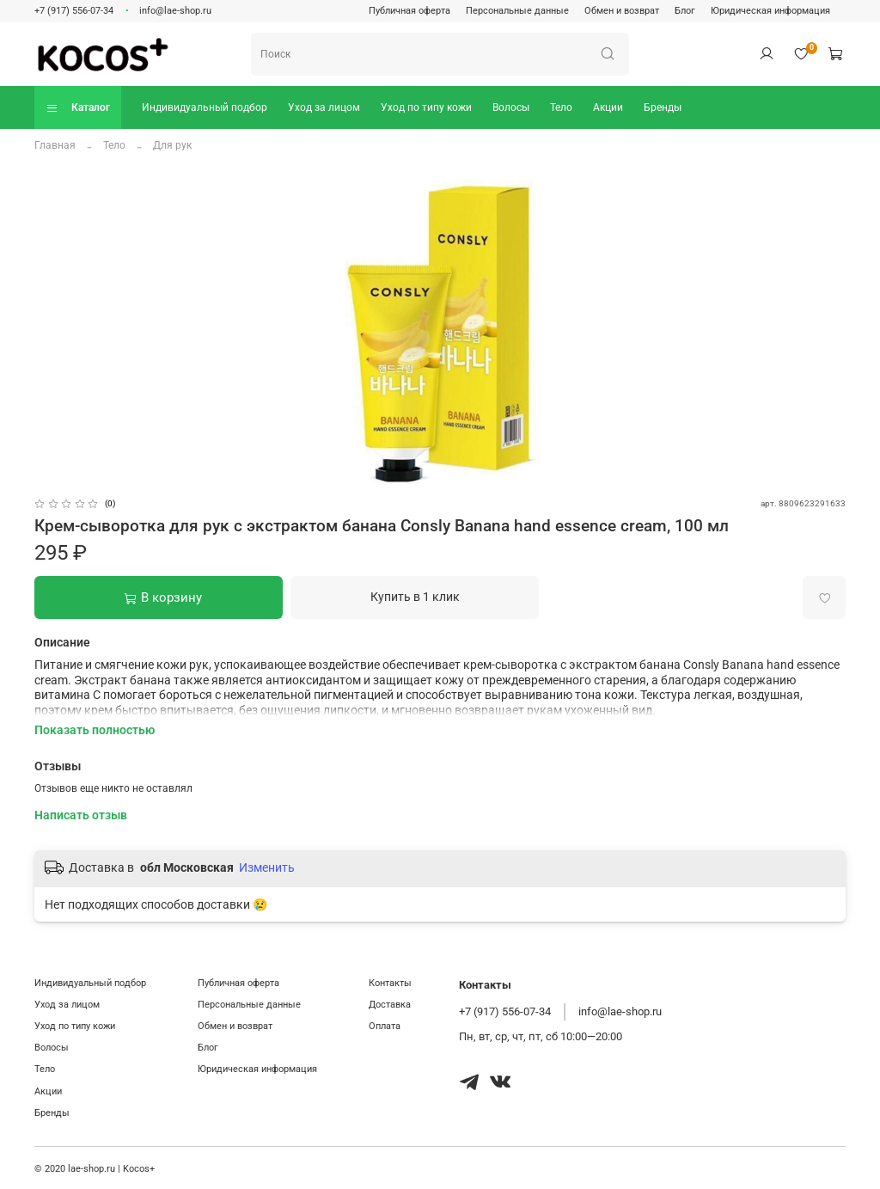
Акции (608, 107)
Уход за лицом (324, 107)
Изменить (267, 867)
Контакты (390, 983)
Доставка (390, 1004)
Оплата (384, 1026)
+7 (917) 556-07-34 (73, 10)
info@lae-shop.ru (175, 10)
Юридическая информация (770, 10)
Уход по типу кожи (426, 107)
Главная (55, 145)
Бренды (662, 107)
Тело (561, 107)
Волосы (510, 107)
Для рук (172, 145)
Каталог (78, 107)
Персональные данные (517, 10)
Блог (685, 10)
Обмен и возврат (621, 10)
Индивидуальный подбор (204, 107)
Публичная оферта (409, 10)
